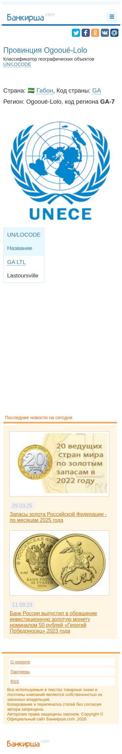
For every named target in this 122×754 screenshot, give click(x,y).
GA (96, 90)
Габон (44, 90)
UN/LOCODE (17, 64)
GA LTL (16, 262)
